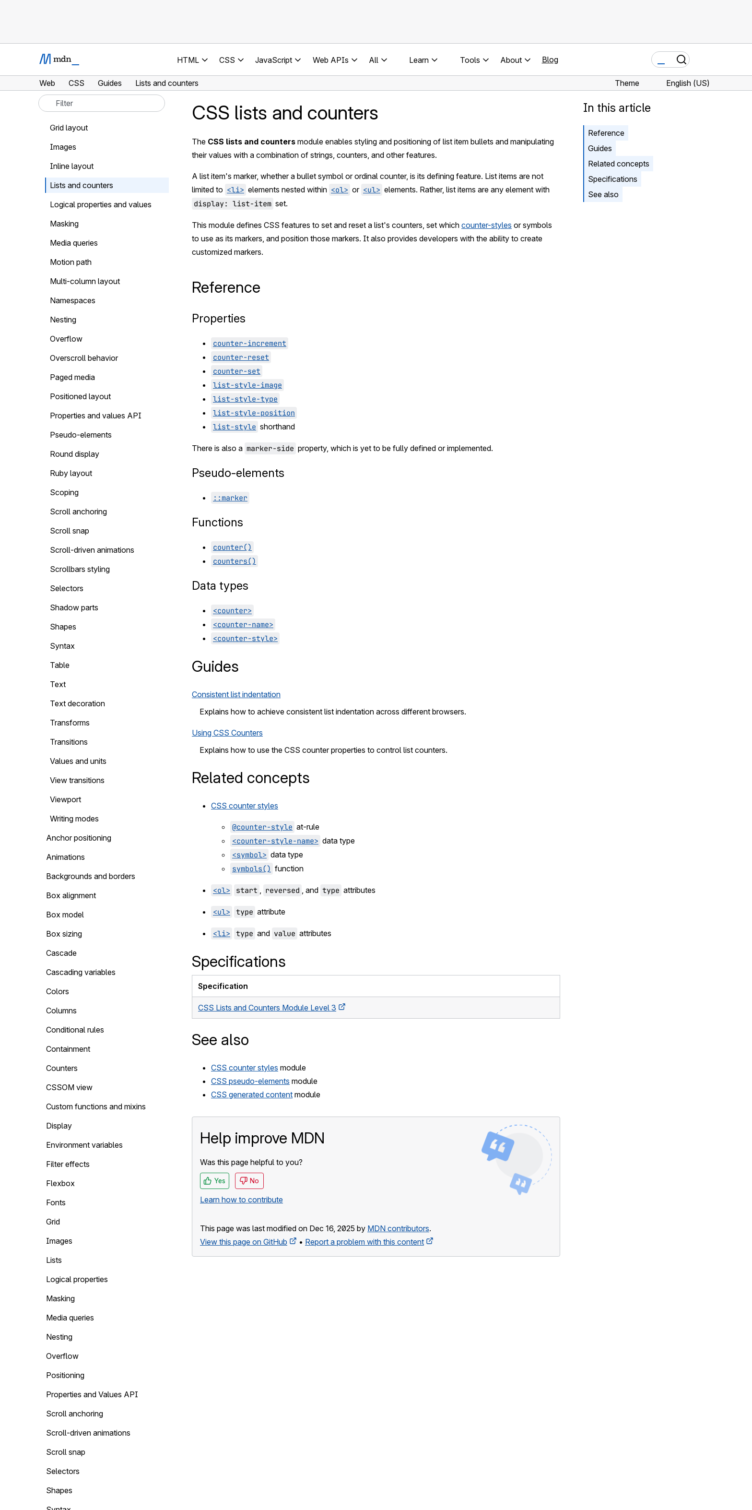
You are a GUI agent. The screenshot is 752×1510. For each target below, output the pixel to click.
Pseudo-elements (238, 473)
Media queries (74, 243)
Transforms (70, 722)
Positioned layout (80, 396)
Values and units (78, 761)
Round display (74, 454)
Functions (217, 522)
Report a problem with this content (364, 1242)
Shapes (63, 626)
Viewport (65, 799)
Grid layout (69, 127)
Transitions (69, 742)
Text (58, 684)
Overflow (66, 339)
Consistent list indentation (236, 694)
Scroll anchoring (78, 511)
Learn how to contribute (241, 1199)
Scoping (64, 492)
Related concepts (618, 163)
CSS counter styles (244, 805)
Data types (220, 586)
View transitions (77, 780)
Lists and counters (81, 185)
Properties (219, 318)
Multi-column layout (85, 281)
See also (603, 194)
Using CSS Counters (227, 732)
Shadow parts (74, 607)
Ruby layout (71, 473)
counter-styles (486, 225)
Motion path (71, 262)
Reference (606, 133)
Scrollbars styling (80, 569)
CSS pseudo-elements (250, 1081)
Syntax (62, 646)
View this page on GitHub (243, 1242)
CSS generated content (252, 1094)
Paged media (72, 377)
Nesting (63, 319)
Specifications (612, 179)
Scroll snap (69, 530)
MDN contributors (398, 1228)
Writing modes (74, 818)
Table (60, 665)
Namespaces (72, 300)
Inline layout (72, 166)
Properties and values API (95, 415)
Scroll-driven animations (92, 550)
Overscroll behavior (84, 358)
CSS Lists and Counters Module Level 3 (267, 1007)
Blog (550, 59)
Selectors (66, 588)
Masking (64, 223)
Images (63, 147)
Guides (600, 148)
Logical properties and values (101, 204)
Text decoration (77, 703)
